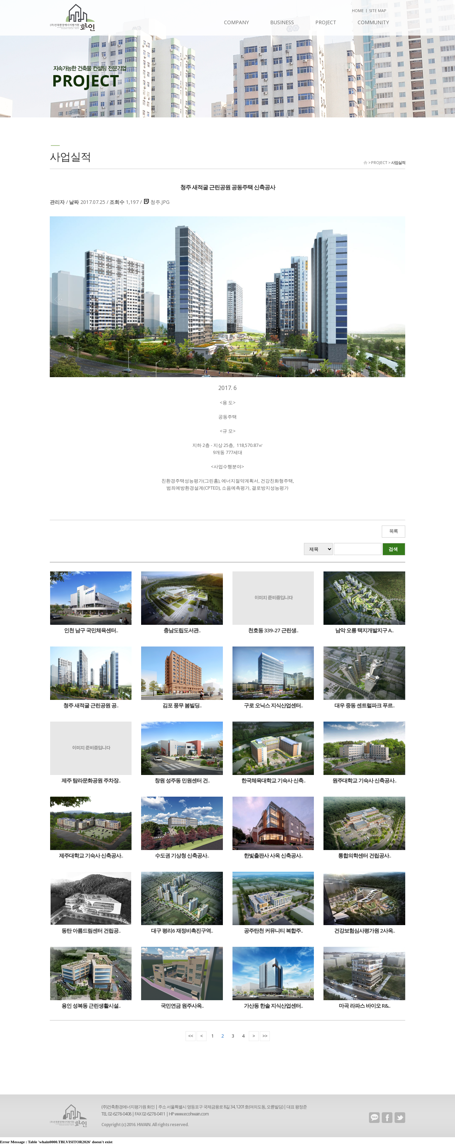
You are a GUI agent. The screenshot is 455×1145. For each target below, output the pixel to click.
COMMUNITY (373, 22)
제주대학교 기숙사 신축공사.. (91, 855)
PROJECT (325, 22)
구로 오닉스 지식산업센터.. (273, 705)
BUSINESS (282, 22)
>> (264, 1036)
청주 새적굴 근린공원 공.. (90, 705)
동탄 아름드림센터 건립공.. (91, 930)
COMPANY (236, 22)
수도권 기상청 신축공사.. (182, 855)
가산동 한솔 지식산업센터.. (273, 1005)
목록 (393, 531)
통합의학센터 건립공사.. (364, 855)
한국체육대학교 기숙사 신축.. (273, 780)
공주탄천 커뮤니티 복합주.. (273, 930)
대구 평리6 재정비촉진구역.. (182, 930)
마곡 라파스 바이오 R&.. (364, 1005)
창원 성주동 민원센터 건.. (182, 780)
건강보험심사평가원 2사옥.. (364, 930)
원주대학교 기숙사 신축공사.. (364, 780)
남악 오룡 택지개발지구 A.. (364, 630)
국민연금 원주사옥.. (182, 1005)
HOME (358, 10)
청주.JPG (160, 202)
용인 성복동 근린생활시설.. (91, 1005)
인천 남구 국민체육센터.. (91, 630)
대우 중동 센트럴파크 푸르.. (364, 705)
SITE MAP (377, 10)
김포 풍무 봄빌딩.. (182, 705)
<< (190, 1036)
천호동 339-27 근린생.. (273, 630)
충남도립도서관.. (182, 630)
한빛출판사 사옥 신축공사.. (273, 855)
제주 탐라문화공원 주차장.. (91, 780)
